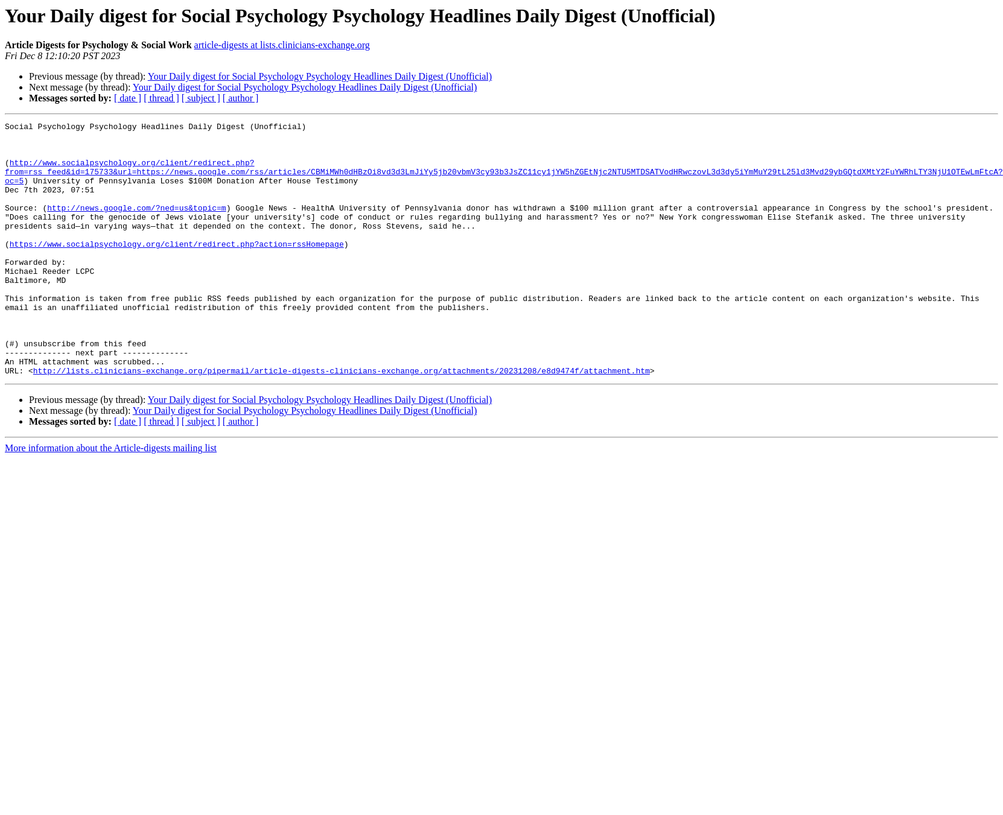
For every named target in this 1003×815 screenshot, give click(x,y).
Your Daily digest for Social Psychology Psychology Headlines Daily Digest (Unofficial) (320, 76)
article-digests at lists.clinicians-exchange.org (282, 45)
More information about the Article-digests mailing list (111, 498)
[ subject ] (201, 98)
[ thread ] (161, 98)
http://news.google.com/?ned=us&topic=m (136, 225)
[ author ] (241, 98)
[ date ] (127, 98)
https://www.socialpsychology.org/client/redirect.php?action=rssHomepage (177, 269)
